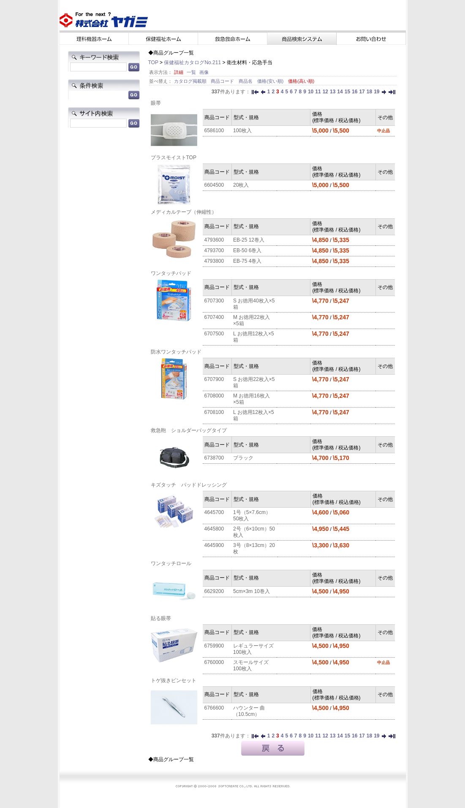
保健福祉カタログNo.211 (192, 62)
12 (325, 92)
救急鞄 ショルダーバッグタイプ (189, 430)
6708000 (214, 396)
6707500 (214, 334)
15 (347, 92)
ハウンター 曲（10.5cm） (249, 711)
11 (318, 92)
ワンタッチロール (171, 563)
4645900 (214, 545)
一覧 (191, 72)
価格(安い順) (271, 81)
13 (332, 92)
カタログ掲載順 (191, 81)
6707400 (214, 317)
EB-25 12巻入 (248, 240)
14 (340, 92)
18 (369, 92)
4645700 (214, 512)
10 (310, 92)
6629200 (214, 591)
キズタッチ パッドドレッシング (189, 485)
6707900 (214, 379)
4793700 (214, 250)
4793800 (214, 261)
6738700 (214, 458)
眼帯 (156, 103)
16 (354, 92)
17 (361, 92)
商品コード (223, 81)
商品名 (246, 81)
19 (376, 92)
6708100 (214, 412)
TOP (153, 62)
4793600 (214, 240)
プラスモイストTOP (173, 158)
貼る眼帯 (161, 618)
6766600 (214, 708)
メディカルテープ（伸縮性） (184, 212)
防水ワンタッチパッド (176, 352)
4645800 (214, 529)
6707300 (214, 301)
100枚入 (242, 130)
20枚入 (241, 185)
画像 (204, 72)
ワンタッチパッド (171, 273)
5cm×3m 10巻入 (251, 591)
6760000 (214, 662)
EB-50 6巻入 (247, 250)
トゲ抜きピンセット (173, 680)
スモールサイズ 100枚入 (251, 665)
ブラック (243, 458)
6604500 (214, 185)
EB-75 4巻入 (247, 261)
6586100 (214, 130)
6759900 (214, 646)
